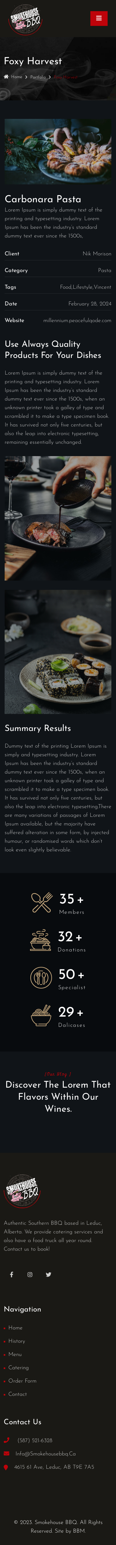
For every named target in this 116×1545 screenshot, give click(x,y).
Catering (18, 1368)
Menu (15, 1355)
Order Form (22, 1381)
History (16, 1341)
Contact (17, 1394)
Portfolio (38, 77)
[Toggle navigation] (99, 18)
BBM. (79, 1531)
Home (13, 77)
